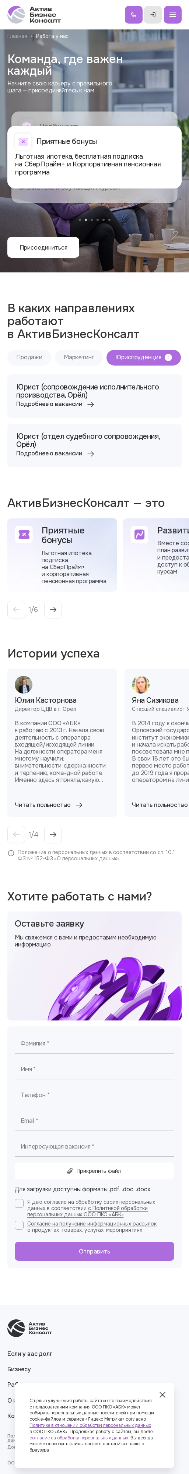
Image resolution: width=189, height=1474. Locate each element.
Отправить (94, 1251)
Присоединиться (43, 247)
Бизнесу (19, 1369)
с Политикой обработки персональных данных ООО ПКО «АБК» (87, 1211)
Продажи (29, 357)
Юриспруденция (143, 357)
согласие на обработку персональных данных (78, 1438)
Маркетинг (79, 357)
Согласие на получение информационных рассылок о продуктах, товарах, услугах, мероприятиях (92, 1226)
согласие (55, 1202)
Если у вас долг (30, 1354)
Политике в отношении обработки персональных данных (90, 1425)
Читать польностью (49, 805)
